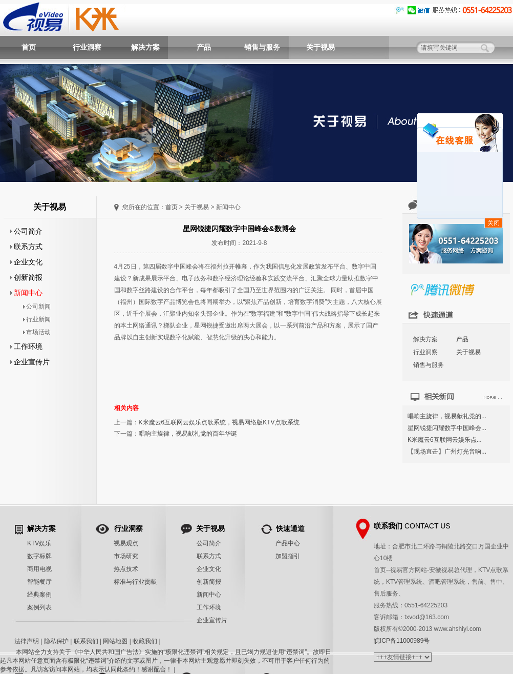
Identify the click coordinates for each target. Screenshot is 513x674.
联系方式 (26, 246)
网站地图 (115, 641)
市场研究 (126, 556)
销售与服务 (262, 47)
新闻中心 (26, 293)
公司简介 (26, 231)
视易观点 (126, 543)
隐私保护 (56, 641)
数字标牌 (39, 556)
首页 (29, 47)
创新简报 (26, 277)
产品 (204, 47)
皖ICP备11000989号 (402, 640)
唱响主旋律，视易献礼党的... (447, 416)
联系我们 (86, 641)
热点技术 (126, 569)
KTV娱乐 (39, 543)
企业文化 (26, 262)
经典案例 (39, 594)
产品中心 (287, 543)
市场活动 (37, 332)
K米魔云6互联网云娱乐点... (445, 439)
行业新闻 (37, 319)
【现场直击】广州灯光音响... (447, 451)
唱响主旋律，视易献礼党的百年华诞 (188, 433)
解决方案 (145, 47)
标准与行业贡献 (135, 581)
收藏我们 (145, 641)
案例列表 (39, 607)
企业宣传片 (30, 362)
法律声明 (26, 641)
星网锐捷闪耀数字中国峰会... (447, 428)
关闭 (493, 223)
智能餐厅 (39, 581)
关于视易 (320, 47)
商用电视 (39, 569)
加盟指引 (287, 556)
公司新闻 (37, 306)
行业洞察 (87, 47)
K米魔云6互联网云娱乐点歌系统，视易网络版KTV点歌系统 (219, 422)
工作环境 (26, 346)
